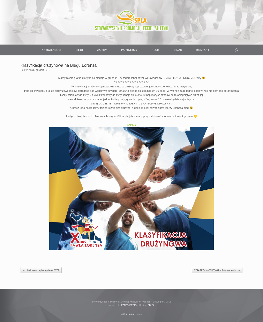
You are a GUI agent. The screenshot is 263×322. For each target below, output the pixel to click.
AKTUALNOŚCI (51, 50)
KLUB (155, 50)
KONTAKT (202, 50)
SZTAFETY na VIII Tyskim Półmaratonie (217, 270)
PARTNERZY (129, 50)
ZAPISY (102, 50)
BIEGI (79, 50)
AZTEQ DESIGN (129, 305)
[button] (236, 50)
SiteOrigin (128, 314)
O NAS (177, 50)
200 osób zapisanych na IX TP (41, 270)
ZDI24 (151, 305)
